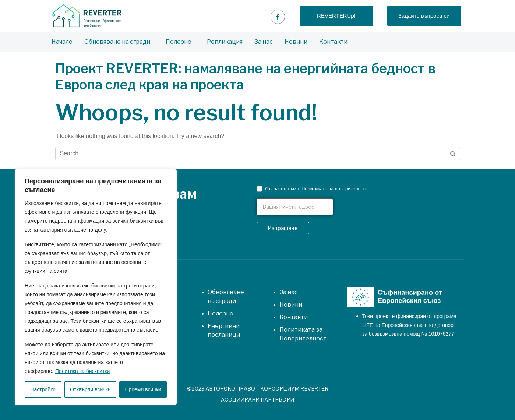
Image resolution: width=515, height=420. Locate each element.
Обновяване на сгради (117, 41)
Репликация (225, 41)
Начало (62, 41)
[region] (96, 287)
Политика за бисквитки (82, 371)
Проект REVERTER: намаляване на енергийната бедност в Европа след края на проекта (245, 76)
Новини (296, 41)
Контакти (333, 41)
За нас (263, 41)
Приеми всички (143, 389)
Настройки (43, 389)
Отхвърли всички (90, 389)
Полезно (178, 41)
